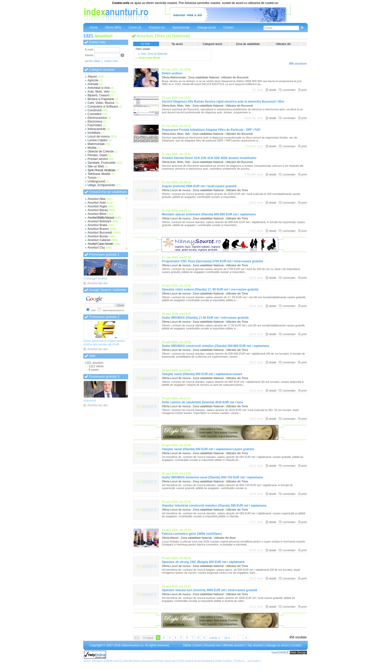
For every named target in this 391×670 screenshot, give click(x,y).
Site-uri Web (96, 166)
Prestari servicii (98, 159)
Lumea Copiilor (98, 140)
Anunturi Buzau (98, 236)
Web (93, 310)
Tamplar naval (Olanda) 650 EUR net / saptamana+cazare (202, 374)
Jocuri (197, 660)
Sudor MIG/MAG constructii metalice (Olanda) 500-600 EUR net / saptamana (215, 346)
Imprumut (89, 400)
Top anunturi (255, 645)
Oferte (187, 645)
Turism (92, 177)
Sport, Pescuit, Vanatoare (101, 170)
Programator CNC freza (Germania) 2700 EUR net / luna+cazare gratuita (212, 261)
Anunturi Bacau (98, 210)
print (304, 89)
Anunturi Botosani (99, 221)
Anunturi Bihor (97, 214)
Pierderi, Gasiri (97, 155)
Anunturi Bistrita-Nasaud (101, 217)
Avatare (208, 660)
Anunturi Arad (97, 202)
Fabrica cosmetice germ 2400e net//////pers (192, 534)
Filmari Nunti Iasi (165, 660)
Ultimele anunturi (233, 645)
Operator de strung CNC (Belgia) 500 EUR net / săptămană (203, 562)
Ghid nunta (185, 660)
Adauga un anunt (277, 645)
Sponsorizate (181, 27)
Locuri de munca (99, 136)
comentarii (289, 89)
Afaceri (92, 76)
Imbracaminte (97, 129)
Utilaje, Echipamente (101, 185)
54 (227, 638)
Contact (228, 27)
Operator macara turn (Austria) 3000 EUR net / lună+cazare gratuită (209, 590)
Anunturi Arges (97, 206)
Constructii (95, 110)
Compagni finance (95, 278)
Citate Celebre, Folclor (228, 660)
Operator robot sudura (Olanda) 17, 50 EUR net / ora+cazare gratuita (210, 289)
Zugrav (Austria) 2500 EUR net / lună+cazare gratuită (199, 186)
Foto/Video (95, 125)
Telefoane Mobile (99, 174)
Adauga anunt (206, 27)
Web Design (298, 652)
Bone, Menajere (93, 660)
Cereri (198, 645)
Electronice (95, 121)
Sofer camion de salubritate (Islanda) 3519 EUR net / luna (202, 402)
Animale (93, 84)
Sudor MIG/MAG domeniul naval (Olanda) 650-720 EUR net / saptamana (212, 477)
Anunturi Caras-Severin (100, 244)
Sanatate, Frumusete (101, 162)
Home (94, 27)
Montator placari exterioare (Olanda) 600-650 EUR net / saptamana (209, 214)
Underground (96, 181)
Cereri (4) (135, 27)
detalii (272, 89)
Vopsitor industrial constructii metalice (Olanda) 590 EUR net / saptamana (214, 505)
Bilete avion (113, 660)
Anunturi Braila (97, 225)
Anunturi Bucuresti (100, 232)
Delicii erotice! (172, 73)
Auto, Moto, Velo (98, 91)
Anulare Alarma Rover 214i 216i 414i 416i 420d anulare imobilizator (209, 158)
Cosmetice (95, 114)
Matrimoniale (96, 144)
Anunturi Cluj (96, 247)
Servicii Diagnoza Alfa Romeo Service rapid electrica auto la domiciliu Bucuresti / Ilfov (223, 101)
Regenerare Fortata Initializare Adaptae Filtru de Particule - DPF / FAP (211, 130)
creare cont (111, 60)
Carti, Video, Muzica (101, 103)
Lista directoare (131, 660)
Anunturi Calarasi (99, 240)
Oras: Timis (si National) (154, 53)
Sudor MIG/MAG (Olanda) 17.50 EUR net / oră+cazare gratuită (205, 317)
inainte (214, 638)
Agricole (93, 80)
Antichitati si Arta (99, 88)
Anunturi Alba (96, 199)
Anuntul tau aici (97, 283)
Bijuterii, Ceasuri (98, 95)
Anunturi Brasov (98, 229)
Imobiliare (94, 132)
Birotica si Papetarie (101, 99)
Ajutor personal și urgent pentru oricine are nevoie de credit (104, 342)
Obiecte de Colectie (101, 151)
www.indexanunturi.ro (113, 310)
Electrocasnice (97, 118)
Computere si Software (103, 106)
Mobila (92, 147)
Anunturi (148, 660)
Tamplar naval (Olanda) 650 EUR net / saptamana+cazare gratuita (208, 449)
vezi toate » (254, 660)
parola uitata (92, 60)
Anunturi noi (157, 27)
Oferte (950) (113, 27)
